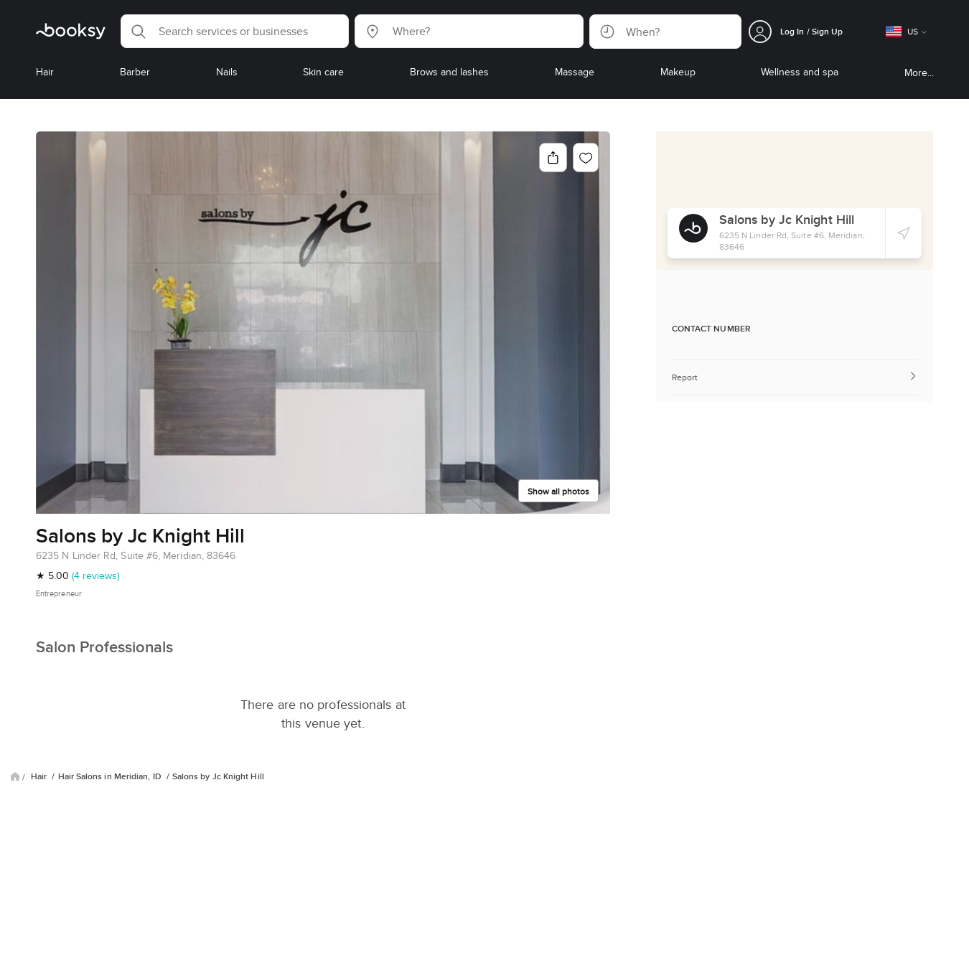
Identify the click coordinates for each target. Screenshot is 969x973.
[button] (235, 31)
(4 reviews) (95, 575)
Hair (40, 776)
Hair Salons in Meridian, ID (111, 776)
